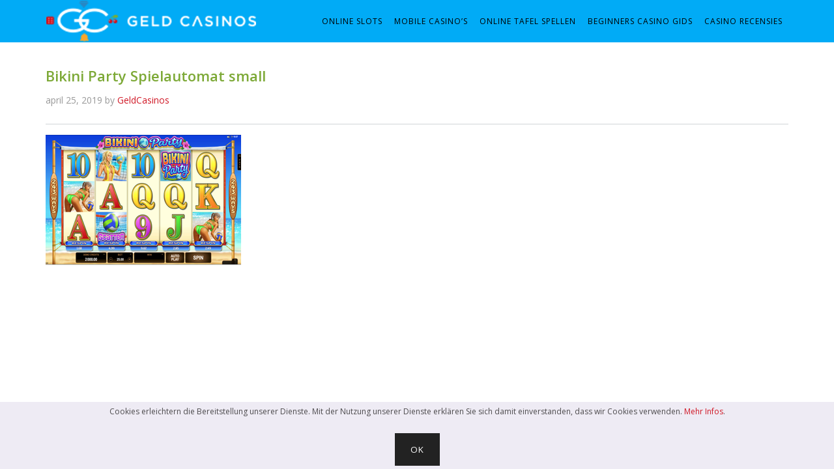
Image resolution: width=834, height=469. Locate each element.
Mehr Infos (703, 411)
